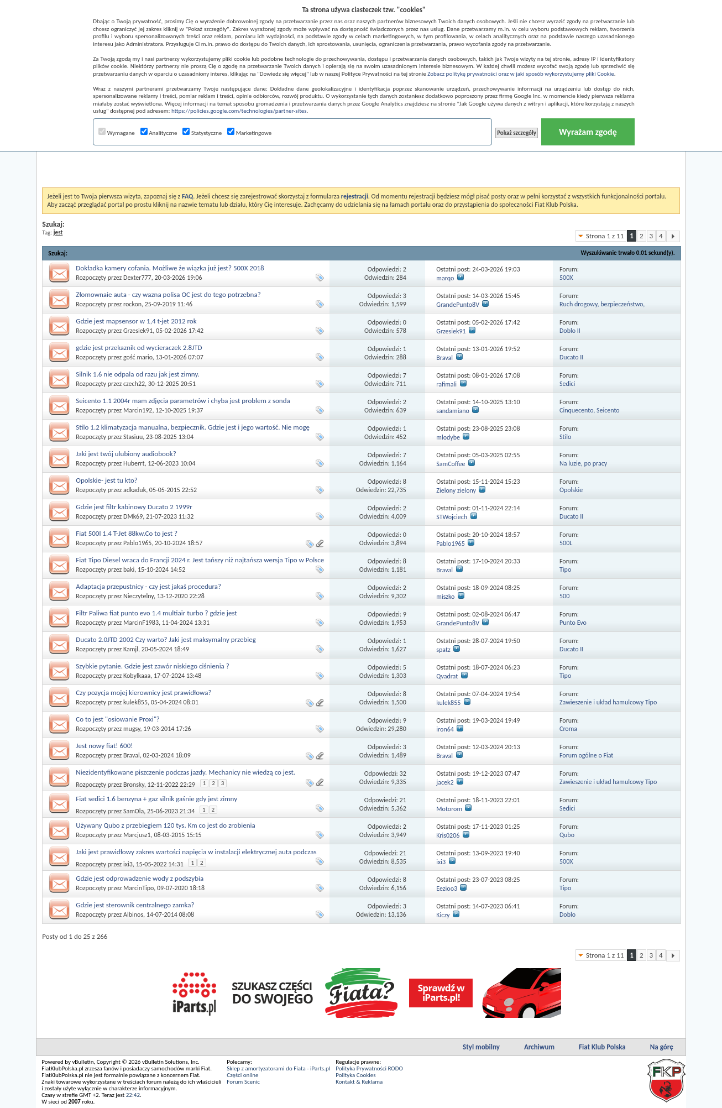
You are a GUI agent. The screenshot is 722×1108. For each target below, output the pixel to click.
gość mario (138, 357)
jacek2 (444, 782)
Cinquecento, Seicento (589, 410)
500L (565, 543)
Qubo (566, 835)
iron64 (445, 729)
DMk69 (133, 516)
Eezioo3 (446, 888)
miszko (445, 596)
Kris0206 (447, 835)
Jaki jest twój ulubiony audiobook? (126, 454)
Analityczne (158, 133)
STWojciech (451, 517)
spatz (443, 650)
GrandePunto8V (457, 305)
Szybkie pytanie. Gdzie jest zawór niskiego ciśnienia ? (152, 666)
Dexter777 (137, 277)
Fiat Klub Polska (602, 1047)
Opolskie (571, 490)
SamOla (133, 811)
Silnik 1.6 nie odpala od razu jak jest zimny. (137, 374)
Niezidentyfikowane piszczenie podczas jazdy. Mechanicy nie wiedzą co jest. (185, 772)
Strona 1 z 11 (605, 236)
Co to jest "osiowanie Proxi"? (118, 719)
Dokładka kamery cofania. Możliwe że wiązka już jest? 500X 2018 (170, 268)
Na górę (661, 1047)
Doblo (567, 914)
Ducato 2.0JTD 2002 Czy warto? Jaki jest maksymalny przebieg (165, 639)
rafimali (446, 384)
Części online (242, 1075)
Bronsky (133, 784)
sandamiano (452, 411)
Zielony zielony (456, 490)
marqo (445, 278)
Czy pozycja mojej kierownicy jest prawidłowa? (143, 692)
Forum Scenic (243, 1081)
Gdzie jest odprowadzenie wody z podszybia (139, 878)
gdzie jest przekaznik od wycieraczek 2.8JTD (139, 347)
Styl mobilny (481, 1047)
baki (128, 569)
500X (566, 277)
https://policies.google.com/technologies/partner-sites (239, 110)
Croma (568, 729)
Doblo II (569, 331)
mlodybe (448, 437)
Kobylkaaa (136, 676)
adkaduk (134, 490)
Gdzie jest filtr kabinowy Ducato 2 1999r (134, 507)
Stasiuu (133, 437)
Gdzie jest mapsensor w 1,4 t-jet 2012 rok (136, 321)
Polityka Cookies (355, 1075)
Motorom (449, 809)
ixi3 (128, 864)
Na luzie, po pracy (583, 463)
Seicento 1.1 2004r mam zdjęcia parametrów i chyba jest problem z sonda (183, 400)
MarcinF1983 (141, 622)
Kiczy (442, 915)
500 (564, 596)
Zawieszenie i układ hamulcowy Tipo (608, 702)
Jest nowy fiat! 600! (104, 745)
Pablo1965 (137, 543)
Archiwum (539, 1047)
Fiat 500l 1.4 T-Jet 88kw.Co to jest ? (126, 533)
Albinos (133, 914)
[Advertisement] (361, 160)
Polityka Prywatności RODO (369, 1068)
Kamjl (130, 649)
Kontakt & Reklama (359, 1081)
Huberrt (133, 463)
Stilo (565, 437)
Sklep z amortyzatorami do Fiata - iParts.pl (278, 1068)
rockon (132, 304)
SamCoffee (450, 464)
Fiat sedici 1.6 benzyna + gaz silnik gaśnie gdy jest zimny (156, 799)
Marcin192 (137, 410)
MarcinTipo (138, 888)
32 (403, 773)
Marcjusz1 (137, 835)
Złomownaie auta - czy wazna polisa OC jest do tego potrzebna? (168, 294)
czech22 (134, 384)
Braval (444, 358)
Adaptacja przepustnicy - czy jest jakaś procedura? (148, 586)
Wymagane (116, 133)
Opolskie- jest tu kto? (107, 480)
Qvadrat (447, 676)
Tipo (565, 569)
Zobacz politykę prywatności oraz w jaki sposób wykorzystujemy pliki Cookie (520, 73)
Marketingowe (249, 133)
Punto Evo (573, 622)
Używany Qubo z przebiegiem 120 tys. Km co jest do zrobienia (165, 825)
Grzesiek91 (138, 331)
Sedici (567, 384)
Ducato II (571, 357)
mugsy (131, 729)
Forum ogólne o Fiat (586, 755)
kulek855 (135, 702)
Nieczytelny (138, 596)
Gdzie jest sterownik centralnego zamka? (135, 905)
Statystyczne (202, 133)
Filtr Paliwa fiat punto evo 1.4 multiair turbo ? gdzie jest (156, 613)
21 (403, 800)
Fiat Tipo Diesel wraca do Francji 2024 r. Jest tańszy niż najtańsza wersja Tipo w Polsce (200, 560)
